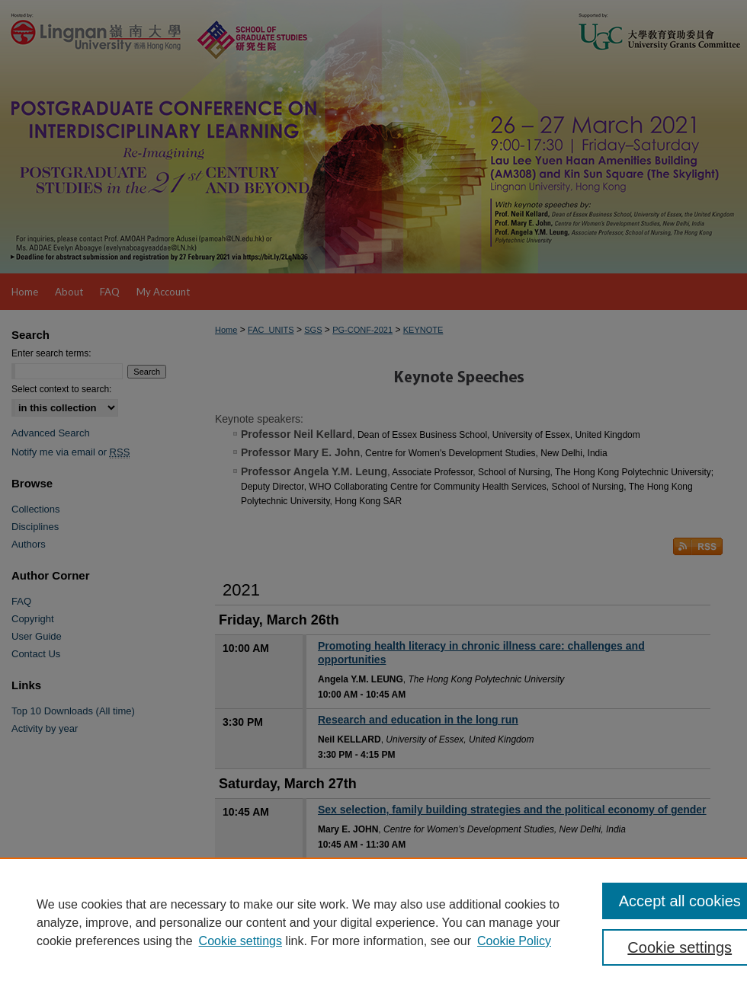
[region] (373, 922)
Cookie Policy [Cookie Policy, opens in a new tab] (514, 940)
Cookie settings (240, 940)
